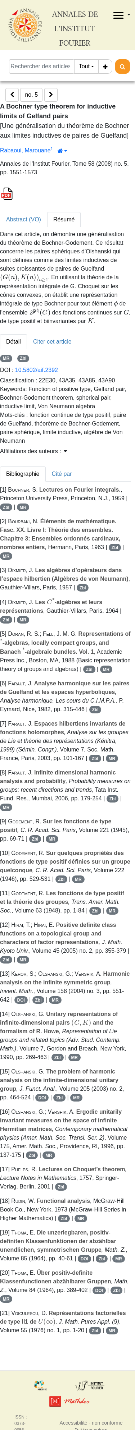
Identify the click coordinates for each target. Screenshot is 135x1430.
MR (6, 358)
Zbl (23, 358)
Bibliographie (23, 474)
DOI (21, 1000)
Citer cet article (52, 342)
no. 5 (31, 95)
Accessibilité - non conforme (91, 1423)
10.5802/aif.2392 (36, 370)
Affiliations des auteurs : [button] (33, 451)
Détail (13, 342)
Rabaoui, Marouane (25, 150)
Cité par (62, 474)
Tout (84, 66)
